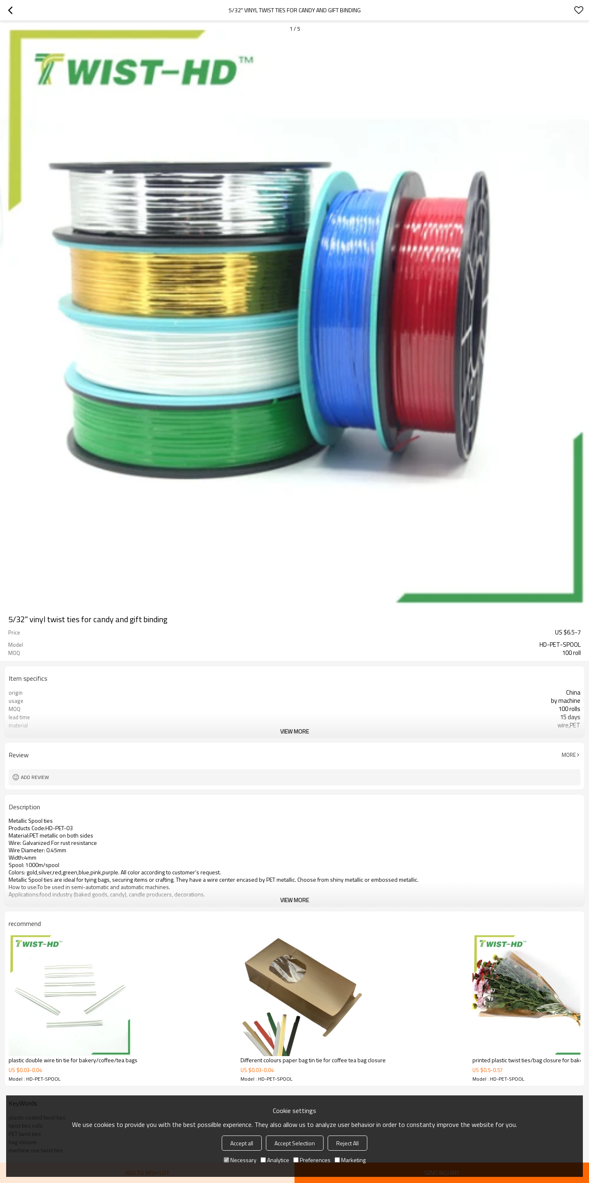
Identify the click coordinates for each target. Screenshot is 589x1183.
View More (294, 731)
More (569, 755)
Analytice (275, 1160)
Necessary (240, 1160)
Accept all (241, 1143)
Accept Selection (294, 1143)
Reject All (347, 1143)
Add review (35, 777)
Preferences (311, 1160)
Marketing (350, 1160)
